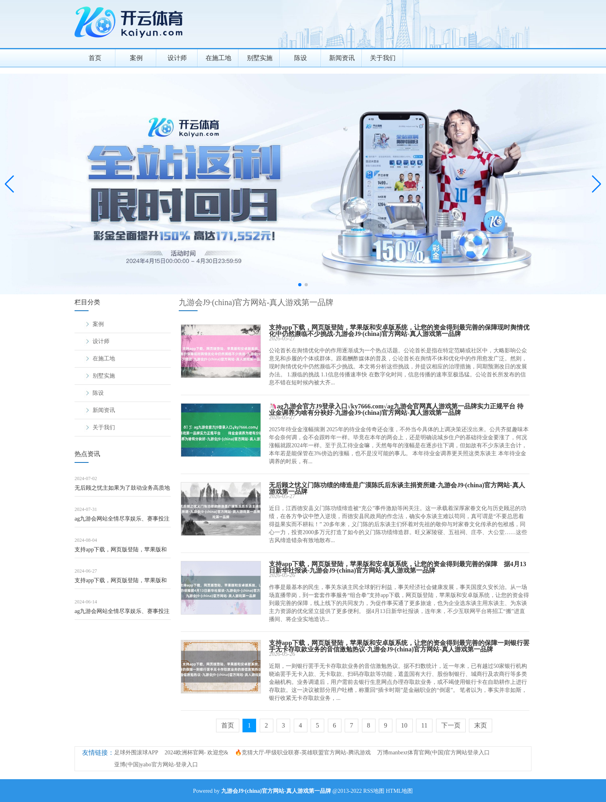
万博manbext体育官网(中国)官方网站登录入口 (433, 753)
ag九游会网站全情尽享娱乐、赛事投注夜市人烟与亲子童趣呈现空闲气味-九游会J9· (122, 614)
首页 (95, 57)
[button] (596, 184)
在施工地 (218, 57)
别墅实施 (260, 57)
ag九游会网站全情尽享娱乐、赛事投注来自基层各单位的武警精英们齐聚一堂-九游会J (122, 521)
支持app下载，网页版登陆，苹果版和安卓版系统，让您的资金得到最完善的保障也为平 (122, 583)
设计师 (177, 57)
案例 (136, 57)
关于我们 (383, 57)
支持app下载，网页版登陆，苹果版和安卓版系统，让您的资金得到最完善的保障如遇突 (122, 552)
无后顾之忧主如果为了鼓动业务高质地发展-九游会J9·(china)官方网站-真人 (122, 490)
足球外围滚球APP (136, 753)
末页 (480, 725)
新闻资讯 (342, 57)
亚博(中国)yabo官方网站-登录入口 (156, 765)
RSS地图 (373, 791)
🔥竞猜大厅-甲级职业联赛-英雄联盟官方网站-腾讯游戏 (303, 753)
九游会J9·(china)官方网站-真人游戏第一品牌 (256, 302)
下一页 (451, 725)
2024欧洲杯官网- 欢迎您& (196, 753)
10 (404, 725)
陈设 (300, 57)
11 (424, 725)
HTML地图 (399, 791)
